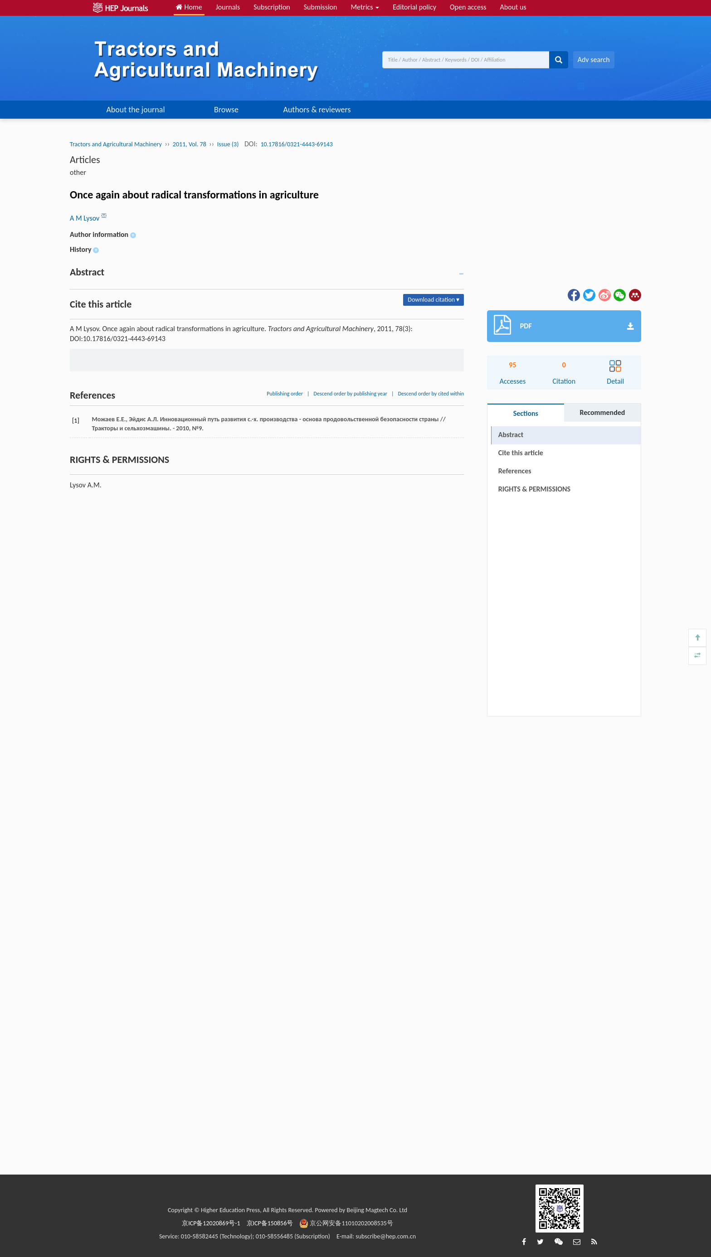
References (514, 471)
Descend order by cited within (431, 393)
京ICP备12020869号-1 (211, 1223)
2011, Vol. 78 (189, 144)
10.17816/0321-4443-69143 (296, 144)
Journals (228, 7)
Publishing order (285, 393)
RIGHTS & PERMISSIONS (534, 489)
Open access (468, 7)
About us (513, 7)
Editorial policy (414, 7)
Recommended (602, 412)
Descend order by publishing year (350, 393)
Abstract (510, 434)
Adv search (594, 59)
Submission (320, 7)
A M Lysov (85, 218)
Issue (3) (228, 144)
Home (189, 7)
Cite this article (520, 452)
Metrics (365, 7)
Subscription (271, 7)
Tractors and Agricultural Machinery (116, 144)
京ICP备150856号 (270, 1223)
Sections (525, 413)
